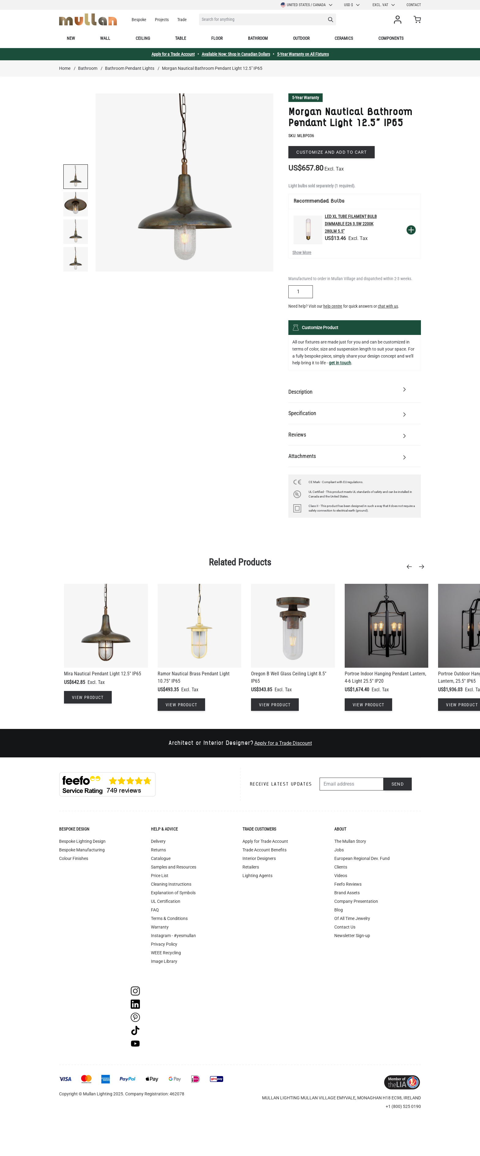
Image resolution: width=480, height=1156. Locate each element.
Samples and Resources (173, 867)
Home (64, 68)
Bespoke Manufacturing (82, 849)
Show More (301, 252)
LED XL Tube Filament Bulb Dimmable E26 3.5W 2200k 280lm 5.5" (351, 224)
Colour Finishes (73, 858)
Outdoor (301, 38)
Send (398, 784)
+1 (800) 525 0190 (403, 1106)
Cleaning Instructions (171, 884)
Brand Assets (347, 892)
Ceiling (143, 38)
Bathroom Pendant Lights (129, 68)
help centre (332, 306)
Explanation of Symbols (173, 892)
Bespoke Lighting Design (82, 841)
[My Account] (399, 19)
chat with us (388, 306)
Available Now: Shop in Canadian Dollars (236, 54)
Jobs (339, 849)
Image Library (164, 961)
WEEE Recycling (166, 952)
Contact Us (344, 927)
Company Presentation (356, 901)
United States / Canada (307, 4)
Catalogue (161, 858)
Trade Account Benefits (264, 849)
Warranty (160, 927)
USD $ (352, 4)
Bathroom (258, 38)
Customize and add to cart (331, 152)
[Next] (423, 567)
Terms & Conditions (169, 918)
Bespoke (139, 19)
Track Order (162, 969)
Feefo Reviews (348, 884)
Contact (414, 5)
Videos (340, 875)
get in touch (340, 362)
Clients (340, 867)
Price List (159, 875)
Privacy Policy (164, 944)
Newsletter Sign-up (352, 935)
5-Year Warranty (305, 97)
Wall (105, 38)
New (71, 38)
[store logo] (88, 19)
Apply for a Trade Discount (283, 743)
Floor (217, 38)
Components (390, 38)
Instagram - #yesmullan (173, 935)
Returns (158, 849)
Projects (162, 19)
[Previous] (411, 567)
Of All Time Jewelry (352, 918)
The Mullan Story (350, 841)
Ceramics (344, 38)
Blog (338, 909)
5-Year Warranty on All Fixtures (303, 54)
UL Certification (165, 901)
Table (180, 38)
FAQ (155, 909)
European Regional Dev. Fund (362, 858)
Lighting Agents (257, 875)
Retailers (250, 867)
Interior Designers (259, 858)
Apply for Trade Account (265, 841)
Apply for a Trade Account (173, 54)
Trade (182, 19)
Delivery (158, 841)
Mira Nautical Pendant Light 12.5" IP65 (102, 674)
